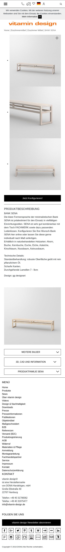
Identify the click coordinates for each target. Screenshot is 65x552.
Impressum (7, 464)
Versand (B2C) (9, 434)
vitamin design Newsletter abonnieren (31, 522)
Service (5, 460)
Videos (5, 400)
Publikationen (8, 417)
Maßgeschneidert (10, 424)
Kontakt (5, 467)
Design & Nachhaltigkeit (13, 404)
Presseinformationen (12, 414)
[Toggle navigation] (5, 4)
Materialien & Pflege (12, 447)
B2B (4, 427)
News (5, 394)
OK (40, 17)
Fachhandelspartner (12, 457)
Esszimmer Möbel (35, 30)
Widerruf (6, 444)
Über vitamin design (11, 397)
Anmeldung (7, 450)
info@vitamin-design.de (13, 504)
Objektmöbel (8, 420)
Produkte (6, 391)
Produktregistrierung (12, 437)
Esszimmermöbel (18, 30)
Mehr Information (29, 16)
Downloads (7, 407)
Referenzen (7, 430)
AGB (4, 440)
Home (6, 30)
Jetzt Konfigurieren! (32, 198)
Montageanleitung (10, 454)
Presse (5, 410)
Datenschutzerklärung (12, 470)
